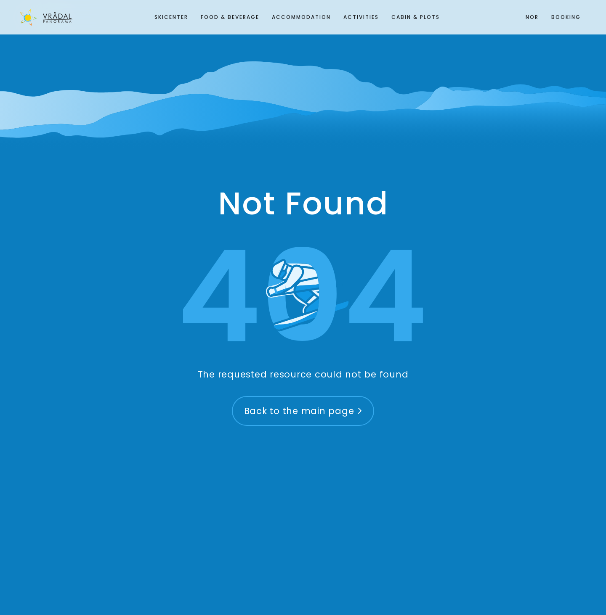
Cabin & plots (415, 17)
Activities (361, 17)
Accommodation (301, 17)
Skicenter (171, 17)
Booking (566, 17)
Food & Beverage (230, 17)
